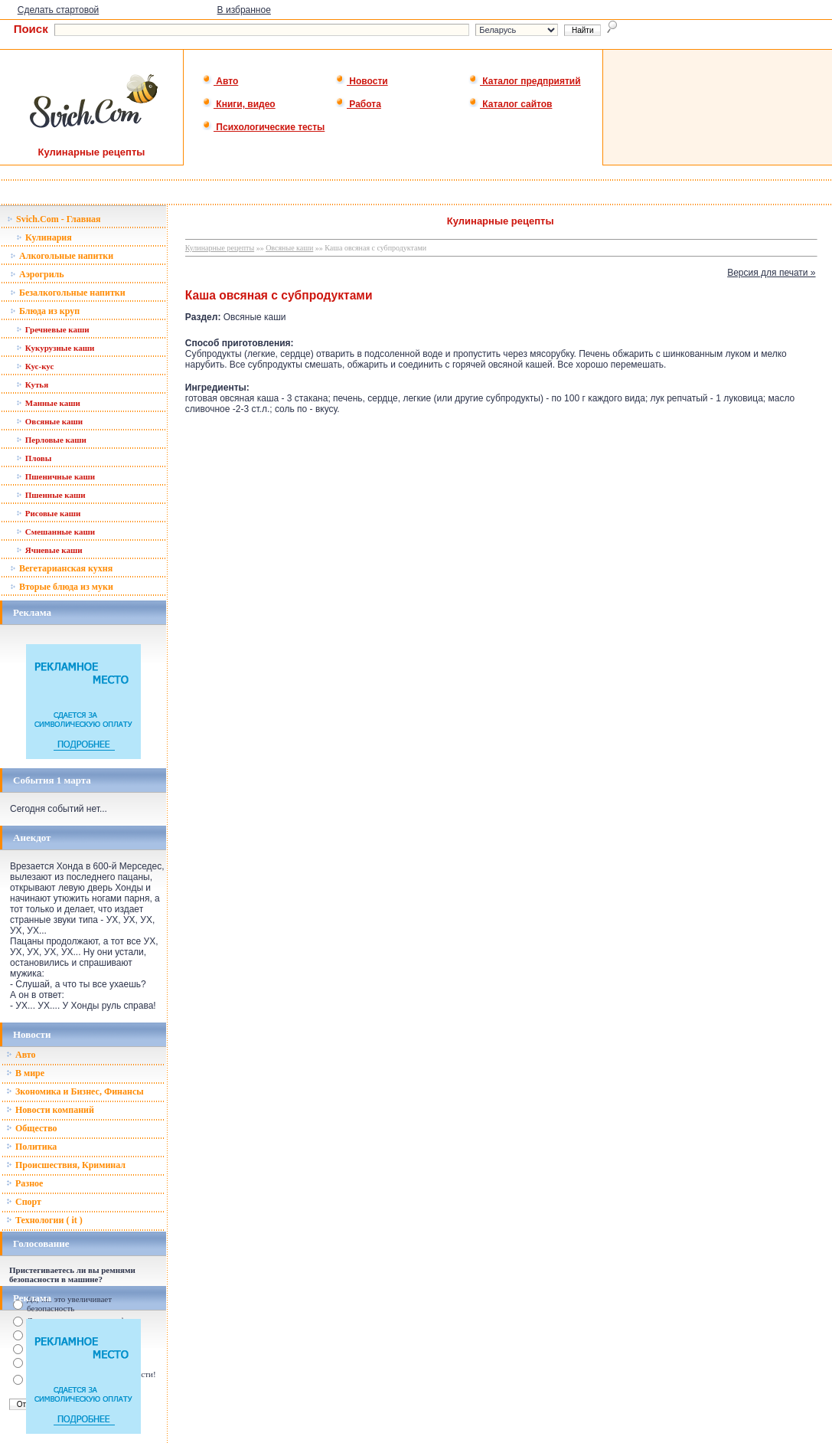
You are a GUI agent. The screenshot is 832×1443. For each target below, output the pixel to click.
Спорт (23, 1201)
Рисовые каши (48, 513)
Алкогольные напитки (61, 255)
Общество (31, 1128)
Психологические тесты (263, 127)
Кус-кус (35, 366)
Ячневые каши (49, 550)
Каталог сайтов (510, 104)
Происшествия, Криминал (66, 1165)
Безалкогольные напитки (68, 292)
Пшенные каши (51, 494)
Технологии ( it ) (44, 1220)
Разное (24, 1183)
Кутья (32, 384)
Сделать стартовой (59, 10)
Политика (31, 1146)
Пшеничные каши (55, 476)
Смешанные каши (55, 531)
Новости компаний (50, 1109)
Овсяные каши (49, 421)
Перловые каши (51, 439)
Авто (220, 81)
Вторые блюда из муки (61, 586)
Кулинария (44, 237)
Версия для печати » (771, 272)
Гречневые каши (53, 329)
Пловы (33, 458)
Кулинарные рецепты (219, 248)
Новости (361, 81)
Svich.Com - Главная (54, 219)
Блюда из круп (45, 311)
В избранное (244, 10)
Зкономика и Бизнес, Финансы (75, 1091)
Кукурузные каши (55, 347)
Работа (358, 104)
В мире (25, 1073)
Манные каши (48, 402)
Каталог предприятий (524, 81)
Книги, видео (239, 104)
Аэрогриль (37, 274)
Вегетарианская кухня (61, 568)
